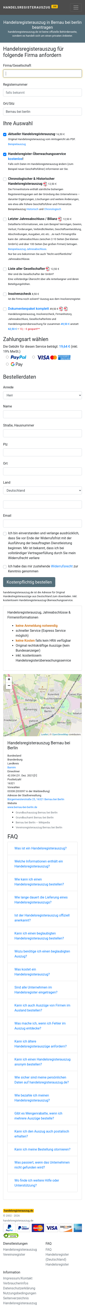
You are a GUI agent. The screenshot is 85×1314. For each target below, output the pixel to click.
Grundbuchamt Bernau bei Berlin (35, 817)
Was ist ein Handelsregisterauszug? (40, 848)
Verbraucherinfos (15, 1283)
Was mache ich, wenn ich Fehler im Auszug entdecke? (40, 1025)
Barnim (11, 767)
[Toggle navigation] (76, 7)
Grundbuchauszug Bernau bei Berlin (37, 812)
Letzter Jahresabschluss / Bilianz (40, 219)
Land (6, 482)
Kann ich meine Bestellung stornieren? (42, 1149)
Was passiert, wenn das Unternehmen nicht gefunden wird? (42, 1164)
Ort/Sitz (8, 104)
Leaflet (44, 734)
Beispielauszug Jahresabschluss (27, 249)
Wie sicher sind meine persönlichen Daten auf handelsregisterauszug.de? (41, 1079)
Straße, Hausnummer (18, 425)
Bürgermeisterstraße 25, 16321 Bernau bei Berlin (35, 799)
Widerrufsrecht (62, 566)
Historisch (32, 209)
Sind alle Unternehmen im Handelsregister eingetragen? (35, 989)
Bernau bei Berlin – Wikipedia (33, 822)
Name (7, 406)
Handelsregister (57, 1264)
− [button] (9, 686)
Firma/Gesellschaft (17, 65)
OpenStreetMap (60, 734)
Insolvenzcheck (23, 294)
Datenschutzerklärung (19, 1288)
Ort (5, 463)
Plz (5, 444)
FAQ (49, 1250)
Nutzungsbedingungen (19, 1293)
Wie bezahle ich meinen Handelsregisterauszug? (32, 1097)
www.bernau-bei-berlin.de (22, 807)
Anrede (8, 387)
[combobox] (42, 73)
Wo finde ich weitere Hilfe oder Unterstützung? (36, 1182)
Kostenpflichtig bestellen (29, 582)
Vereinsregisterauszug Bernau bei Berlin (39, 827)
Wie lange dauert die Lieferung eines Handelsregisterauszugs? (41, 899)
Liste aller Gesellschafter (33, 269)
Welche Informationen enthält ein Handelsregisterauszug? (38, 863)
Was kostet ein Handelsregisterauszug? (32, 971)
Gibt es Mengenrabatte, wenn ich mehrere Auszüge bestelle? (38, 1115)
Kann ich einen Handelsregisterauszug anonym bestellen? (42, 1061)
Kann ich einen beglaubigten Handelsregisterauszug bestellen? (39, 935)
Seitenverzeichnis (16, 1298)
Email (7, 516)
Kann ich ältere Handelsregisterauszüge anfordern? (40, 1043)
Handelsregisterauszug (30, 7)
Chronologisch (52, 209)
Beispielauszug (17, 144)
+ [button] (9, 680)
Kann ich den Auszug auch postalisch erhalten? (41, 1133)
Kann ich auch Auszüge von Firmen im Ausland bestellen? (42, 1007)
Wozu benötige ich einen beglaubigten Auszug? (42, 953)
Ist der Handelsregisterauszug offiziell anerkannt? (42, 917)
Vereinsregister (14, 1254)
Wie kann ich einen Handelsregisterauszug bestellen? (39, 881)
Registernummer (15, 84)
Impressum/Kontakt (17, 1278)
